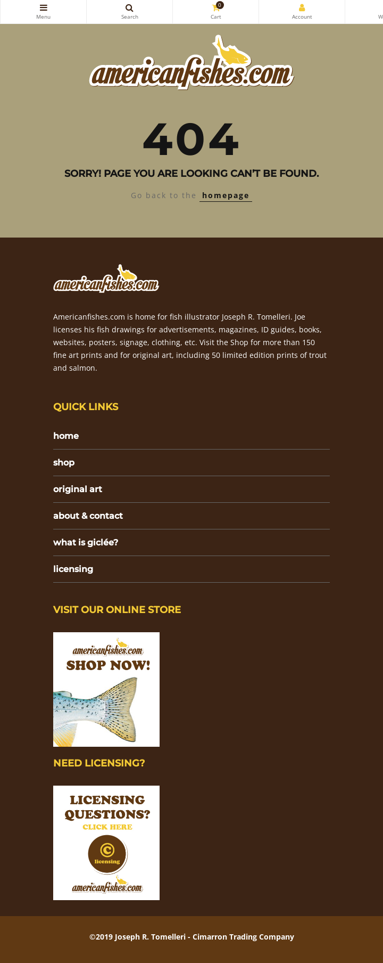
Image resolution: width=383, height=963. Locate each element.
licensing (73, 569)
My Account (302, 7)
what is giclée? (85, 542)
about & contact (88, 516)
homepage (225, 195)
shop (63, 463)
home (66, 436)
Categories (43, 7)
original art (77, 489)
